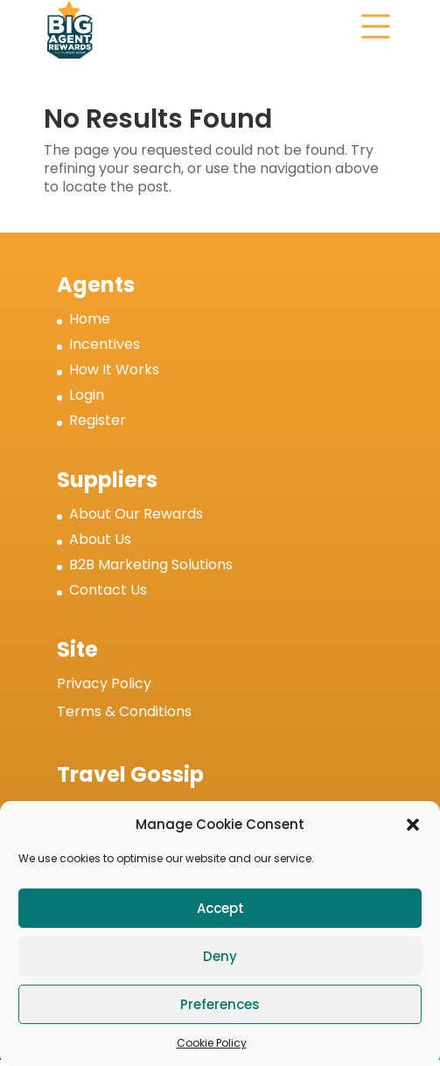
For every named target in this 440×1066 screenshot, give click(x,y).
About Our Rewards (136, 514)
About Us (100, 539)
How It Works (114, 369)
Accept (220, 908)
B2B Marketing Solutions (151, 564)
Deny (220, 956)
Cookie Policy (212, 1042)
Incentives (104, 344)
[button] (413, 824)
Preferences (220, 1004)
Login (86, 395)
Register (97, 420)
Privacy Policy (104, 683)
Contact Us (108, 590)
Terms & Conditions (124, 711)
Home (89, 319)
